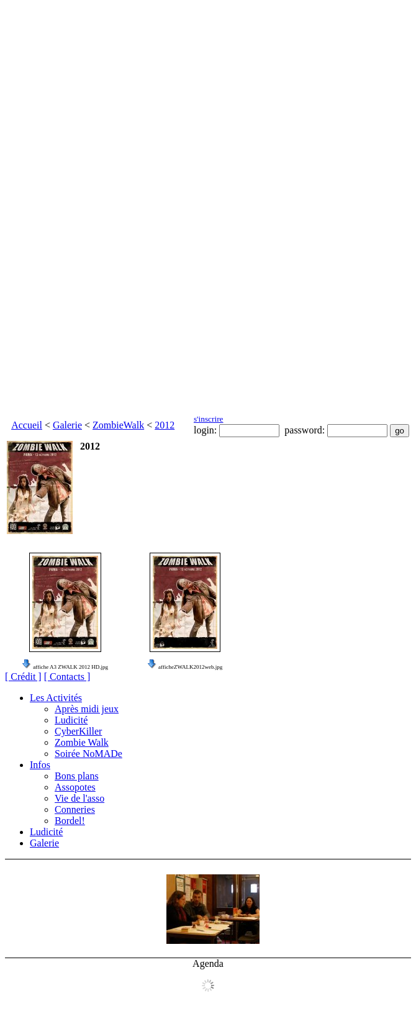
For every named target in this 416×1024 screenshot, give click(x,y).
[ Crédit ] (23, 676)
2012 (164, 425)
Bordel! (70, 820)
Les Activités (56, 697)
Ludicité (71, 720)
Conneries (75, 809)
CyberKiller (78, 731)
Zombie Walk (82, 742)
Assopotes (75, 787)
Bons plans (77, 776)
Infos (40, 764)
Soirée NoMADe (88, 753)
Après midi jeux (87, 709)
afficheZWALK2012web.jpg (190, 667)
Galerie (67, 425)
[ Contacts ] (67, 676)
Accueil (26, 425)
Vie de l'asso (79, 798)
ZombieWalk (118, 425)
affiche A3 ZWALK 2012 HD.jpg (70, 667)
